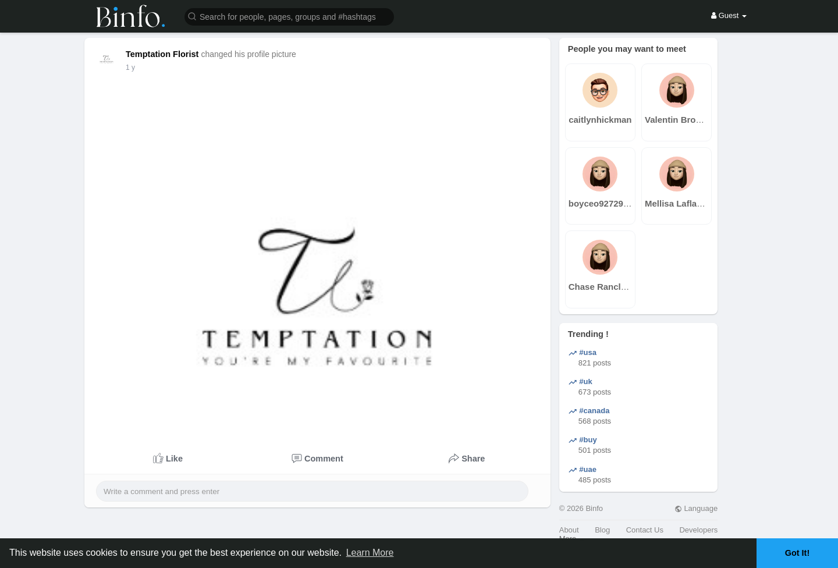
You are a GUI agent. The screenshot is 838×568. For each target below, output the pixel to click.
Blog (602, 530)
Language (696, 508)
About (569, 530)
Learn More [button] (370, 553)
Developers (698, 530)
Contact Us (644, 530)
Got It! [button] (797, 553)
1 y (130, 67)
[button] (289, 16)
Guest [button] (729, 15)
